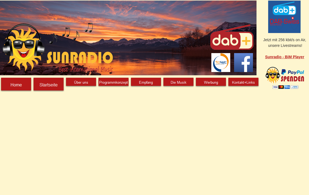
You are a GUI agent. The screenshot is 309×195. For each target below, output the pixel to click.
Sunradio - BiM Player (284, 57)
